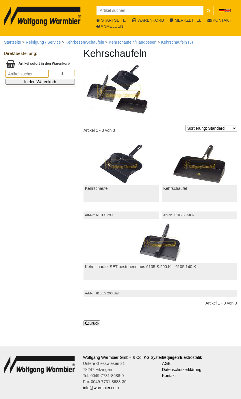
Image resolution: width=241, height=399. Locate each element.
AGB (166, 363)
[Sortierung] (211, 128)
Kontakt (169, 375)
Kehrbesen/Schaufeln (84, 42)
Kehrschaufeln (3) (177, 42)
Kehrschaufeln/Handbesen (132, 42)
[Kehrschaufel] (121, 164)
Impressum (172, 357)
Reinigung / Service (43, 42)
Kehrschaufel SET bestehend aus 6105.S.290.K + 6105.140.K (140, 266)
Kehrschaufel (97, 188)
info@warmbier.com (101, 387)
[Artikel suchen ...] (155, 10)
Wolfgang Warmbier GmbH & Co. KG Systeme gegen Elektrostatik (142, 357)
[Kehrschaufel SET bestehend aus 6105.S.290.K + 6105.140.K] (160, 242)
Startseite (12, 42)
